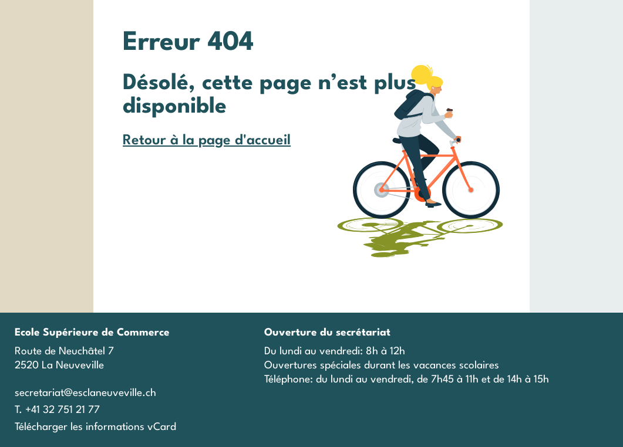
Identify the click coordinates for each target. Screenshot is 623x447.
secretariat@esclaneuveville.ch (85, 393)
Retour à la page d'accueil (207, 141)
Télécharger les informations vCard (95, 427)
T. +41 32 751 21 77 (57, 410)
